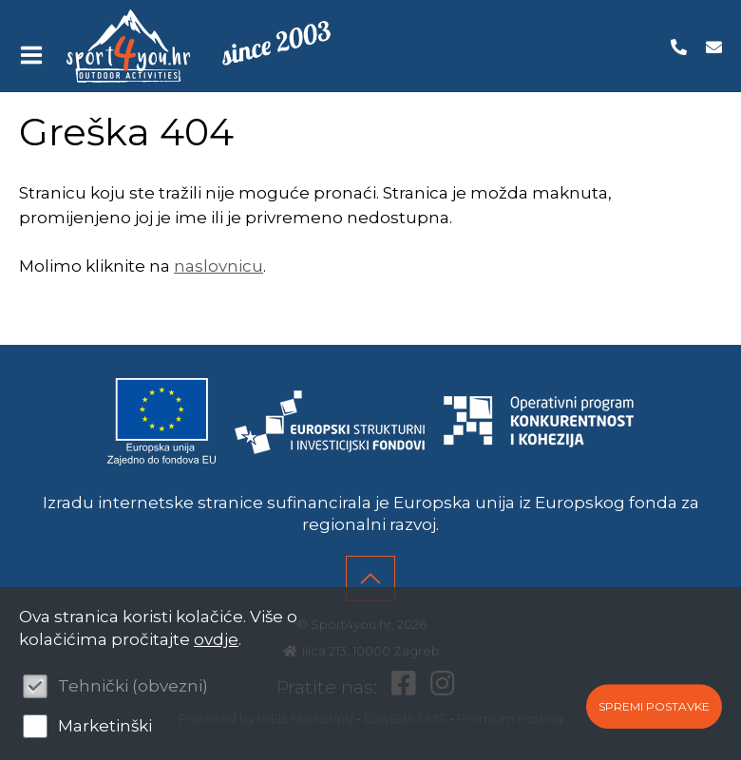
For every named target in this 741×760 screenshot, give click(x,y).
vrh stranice (370, 578)
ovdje (216, 639)
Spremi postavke (654, 706)
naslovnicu (218, 266)
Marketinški (105, 725)
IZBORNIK (35, 55)
